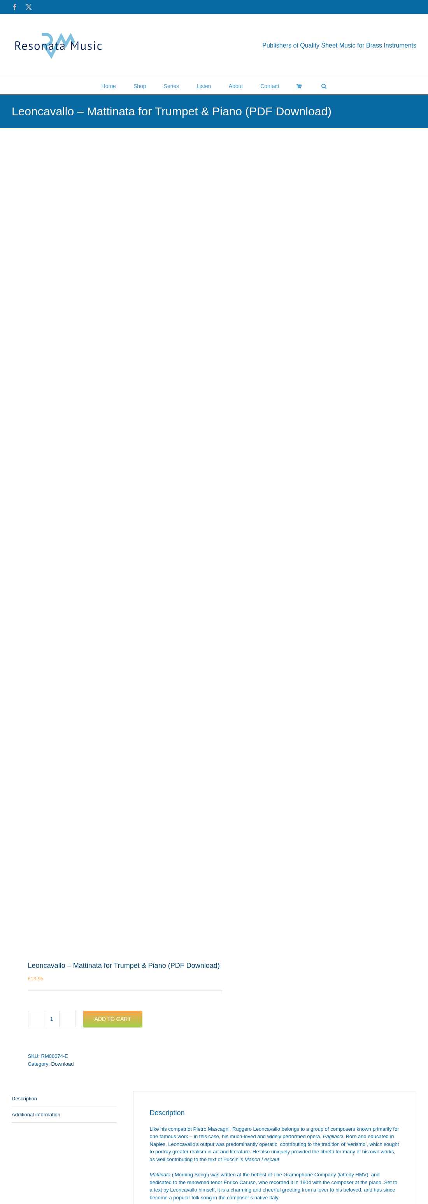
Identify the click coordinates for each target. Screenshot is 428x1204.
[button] (323, 85)
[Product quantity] (52, 1019)
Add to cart (113, 1019)
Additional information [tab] (36, 1114)
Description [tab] (24, 1099)
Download (62, 1064)
